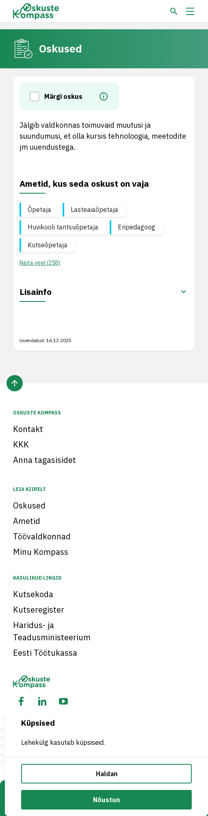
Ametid (26, 520)
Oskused (29, 505)
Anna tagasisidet (44, 459)
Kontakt (28, 428)
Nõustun (106, 800)
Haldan (106, 774)
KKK (21, 444)
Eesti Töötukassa (45, 652)
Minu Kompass (40, 551)
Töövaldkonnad (42, 536)
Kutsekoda (33, 594)
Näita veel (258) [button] (40, 262)
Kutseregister (38, 609)
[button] (37, 96)
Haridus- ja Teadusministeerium (52, 631)
